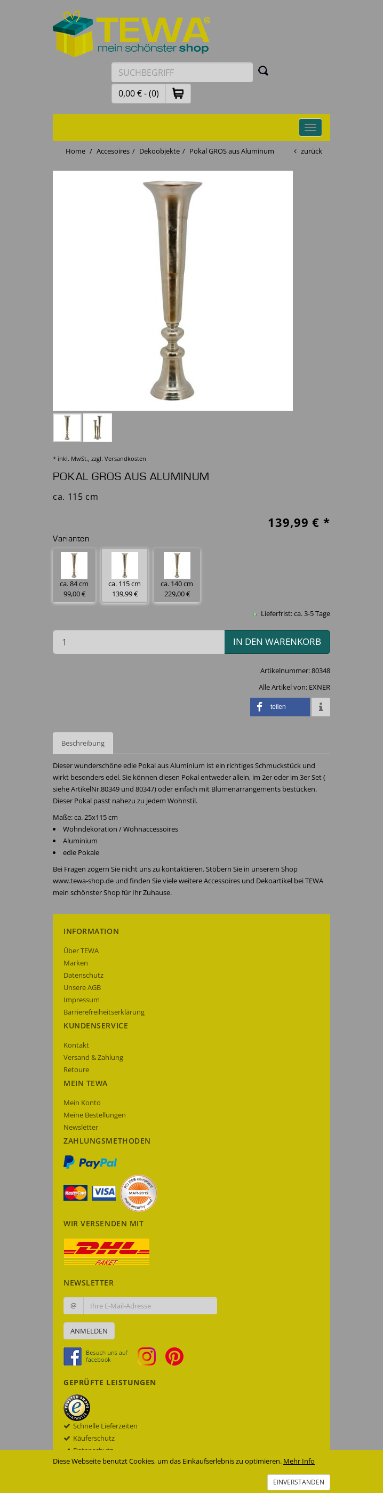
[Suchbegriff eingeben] (182, 72)
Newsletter (80, 1127)
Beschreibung (83, 743)
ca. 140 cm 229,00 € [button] (177, 575)
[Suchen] (264, 70)
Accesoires (113, 151)
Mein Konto (82, 1102)
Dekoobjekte (159, 151)
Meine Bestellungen (94, 1115)
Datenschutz (83, 975)
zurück (311, 151)
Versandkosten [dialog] (125, 458)
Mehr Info (299, 1461)
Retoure (76, 1069)
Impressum (81, 999)
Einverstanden (298, 1482)
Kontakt (76, 1045)
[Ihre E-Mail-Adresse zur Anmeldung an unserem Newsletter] (150, 1305)
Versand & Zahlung (93, 1057)
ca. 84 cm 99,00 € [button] (74, 575)
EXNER (319, 687)
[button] (178, 93)
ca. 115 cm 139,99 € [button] (124, 575)
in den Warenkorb (277, 641)
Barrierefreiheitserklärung (104, 1012)
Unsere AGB (82, 987)
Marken (75, 963)
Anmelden (89, 1331)
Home (75, 151)
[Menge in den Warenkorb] (139, 642)
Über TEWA (81, 950)
